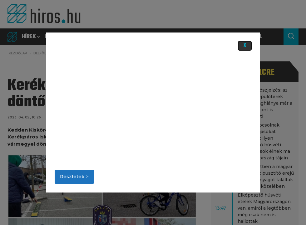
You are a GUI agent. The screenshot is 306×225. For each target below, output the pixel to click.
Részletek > (74, 176)
